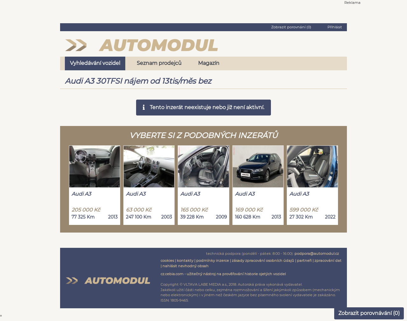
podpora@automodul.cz (316, 253)
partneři (304, 260)
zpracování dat (327, 260)
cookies (167, 260)
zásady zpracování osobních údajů (263, 260)
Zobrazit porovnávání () (369, 313)
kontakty (185, 260)
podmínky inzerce (212, 260)
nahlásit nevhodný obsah (185, 266)
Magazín (208, 63)
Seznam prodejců (159, 63)
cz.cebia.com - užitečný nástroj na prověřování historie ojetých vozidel (223, 274)
